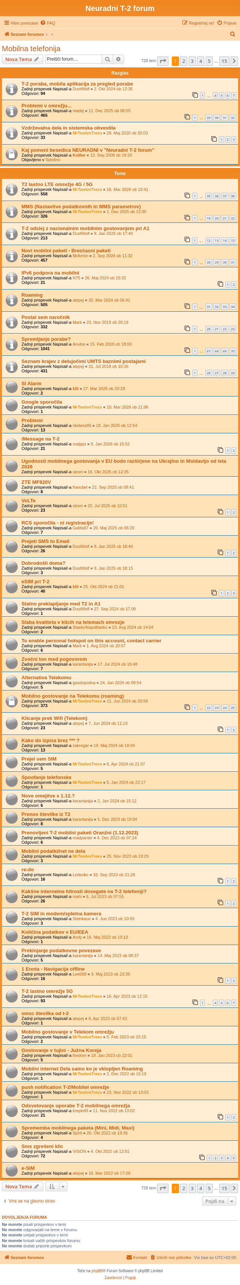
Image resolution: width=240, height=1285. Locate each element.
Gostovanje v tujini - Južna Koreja (61, 1050)
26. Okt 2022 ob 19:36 (107, 1133)
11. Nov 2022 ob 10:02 (114, 1110)
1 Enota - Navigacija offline (53, 969)
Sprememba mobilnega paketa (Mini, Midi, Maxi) (78, 1128)
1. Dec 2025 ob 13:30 (126, 211)
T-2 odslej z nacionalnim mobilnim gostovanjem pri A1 (85, 228)
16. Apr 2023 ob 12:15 (127, 996)
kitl (76, 388)
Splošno (53, 159)
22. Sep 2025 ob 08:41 (113, 487)
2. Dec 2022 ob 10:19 (126, 1074)
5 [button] (209, 61)
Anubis (79, 344)
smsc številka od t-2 (45, 1013)
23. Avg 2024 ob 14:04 (132, 627)
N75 (76, 278)
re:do (27, 869)
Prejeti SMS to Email (45, 541)
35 (209, 196)
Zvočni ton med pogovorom (54, 659)
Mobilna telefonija (31, 48)
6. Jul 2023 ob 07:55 (105, 896)
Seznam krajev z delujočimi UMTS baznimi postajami (83, 361)
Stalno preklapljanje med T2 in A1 (61, 604)
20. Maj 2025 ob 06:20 (113, 528)
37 (224, 196)
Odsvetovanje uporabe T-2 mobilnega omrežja (75, 1105)
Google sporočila (41, 402)
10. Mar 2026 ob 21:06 (127, 407)
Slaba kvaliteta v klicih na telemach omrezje (72, 622)
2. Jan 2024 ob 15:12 (117, 801)
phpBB (97, 1271)
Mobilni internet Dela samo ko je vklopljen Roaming (82, 1069)
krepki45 (81, 1110)
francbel (80, 487)
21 (224, 218)
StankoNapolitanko (90, 627)
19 (209, 218)
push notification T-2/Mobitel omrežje (65, 1087)
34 (233, 306)
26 (209, 372)
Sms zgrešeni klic (42, 1146)
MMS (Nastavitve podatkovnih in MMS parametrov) (81, 206)
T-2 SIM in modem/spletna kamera (61, 913)
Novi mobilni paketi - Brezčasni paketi (66, 250)
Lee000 (80, 974)
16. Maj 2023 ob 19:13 (107, 937)
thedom (80, 1055)
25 (233, 707)
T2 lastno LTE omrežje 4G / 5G (57, 184)
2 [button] (183, 61)
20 (217, 218)
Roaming (32, 295)
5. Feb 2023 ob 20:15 (126, 1037)
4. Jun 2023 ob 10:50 (114, 918)
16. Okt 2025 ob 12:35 (107, 471)
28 (209, 262)
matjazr (79, 444)
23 (233, 328)
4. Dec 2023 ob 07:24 (117, 837)
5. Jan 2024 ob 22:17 (126, 782)
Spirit (77, 1133)
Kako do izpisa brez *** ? (50, 740)
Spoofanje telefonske (46, 777)
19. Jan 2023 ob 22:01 (111, 1055)
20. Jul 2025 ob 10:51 (107, 505)
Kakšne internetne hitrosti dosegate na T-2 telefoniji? (84, 891)
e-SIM (28, 1168)
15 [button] (224, 61)
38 (233, 196)
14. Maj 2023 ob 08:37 (118, 955)
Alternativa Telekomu (46, 677)
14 (224, 240)
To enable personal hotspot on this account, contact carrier (91, 640)
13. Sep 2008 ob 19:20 (111, 155)
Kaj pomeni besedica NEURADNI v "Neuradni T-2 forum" (87, 150)
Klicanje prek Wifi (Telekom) (54, 718)
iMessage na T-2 (40, 439)
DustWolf (81, 89)
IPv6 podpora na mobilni (50, 273)
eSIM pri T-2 (35, 581)
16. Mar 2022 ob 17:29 (109, 1173)
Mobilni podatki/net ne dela (53, 851)
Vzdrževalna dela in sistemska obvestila (68, 128)
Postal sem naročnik (45, 317)
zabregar (81, 745)
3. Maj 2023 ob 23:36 (110, 974)
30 (217, 117)
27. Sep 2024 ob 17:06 (115, 609)
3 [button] (192, 61)
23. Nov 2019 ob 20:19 (107, 322)
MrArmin (81, 255)
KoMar (79, 155)
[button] (162, 61)
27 (217, 372)
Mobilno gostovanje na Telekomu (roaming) (72, 696)
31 (224, 117)
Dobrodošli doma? (43, 563)
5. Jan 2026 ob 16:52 (110, 444)
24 (224, 707)
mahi (77, 896)
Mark (77, 322)
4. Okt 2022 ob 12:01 (110, 1151)
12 (209, 240)
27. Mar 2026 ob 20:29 (104, 388)
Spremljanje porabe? (45, 339)
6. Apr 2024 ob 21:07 (126, 764)
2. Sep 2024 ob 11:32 (113, 255)
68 (217, 351)
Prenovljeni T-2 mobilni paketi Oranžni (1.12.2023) (79, 832)
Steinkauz (82, 918)
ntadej (78, 110)
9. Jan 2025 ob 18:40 (113, 546)
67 (209, 351)
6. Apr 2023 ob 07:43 (108, 1018)
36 (217, 196)
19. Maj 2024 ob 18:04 (114, 745)
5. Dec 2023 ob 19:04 (117, 819)
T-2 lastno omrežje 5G (47, 991)
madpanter (83, 837)
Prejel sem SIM (39, 759)
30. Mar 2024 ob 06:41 (109, 300)
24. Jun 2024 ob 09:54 (120, 682)
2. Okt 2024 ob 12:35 (113, 89)
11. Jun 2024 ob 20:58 (127, 701)
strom (78, 471)
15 (233, 240)
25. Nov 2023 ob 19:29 (127, 856)
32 (233, 117)
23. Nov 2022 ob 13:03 (127, 1092)
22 (233, 218)
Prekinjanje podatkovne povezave (61, 950)
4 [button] (200, 61)
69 (224, 351)
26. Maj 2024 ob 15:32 (105, 278)
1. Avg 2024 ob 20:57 (105, 645)
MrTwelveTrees (87, 133)
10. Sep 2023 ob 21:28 (114, 874)
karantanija (83, 664)
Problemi (32, 420)
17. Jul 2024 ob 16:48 (118, 664)
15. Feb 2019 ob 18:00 (111, 344)
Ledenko (81, 874)
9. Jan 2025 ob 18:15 (113, 568)
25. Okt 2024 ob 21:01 (103, 586)
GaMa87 (81, 528)
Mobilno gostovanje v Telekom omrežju (67, 1032)
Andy (77, 937)
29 (209, 117)
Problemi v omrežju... (46, 105)
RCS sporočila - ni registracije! (57, 523)
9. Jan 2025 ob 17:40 (113, 233)
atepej (78, 300)
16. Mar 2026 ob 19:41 (127, 189)
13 (217, 240)
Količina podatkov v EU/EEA (54, 932)
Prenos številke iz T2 (45, 814)
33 (224, 306)
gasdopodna (84, 682)
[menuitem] (47, 22)
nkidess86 (82, 425)
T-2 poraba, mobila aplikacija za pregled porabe (77, 84)
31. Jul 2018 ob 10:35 (108, 366)
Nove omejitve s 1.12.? (48, 796)
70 (233, 351)
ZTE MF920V (36, 482)
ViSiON (79, 1151)
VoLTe (28, 500)
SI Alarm (31, 383)
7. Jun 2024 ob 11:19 (108, 723)
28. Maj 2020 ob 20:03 (127, 133)
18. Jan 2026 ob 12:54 (116, 425)
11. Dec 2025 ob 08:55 (109, 110)
